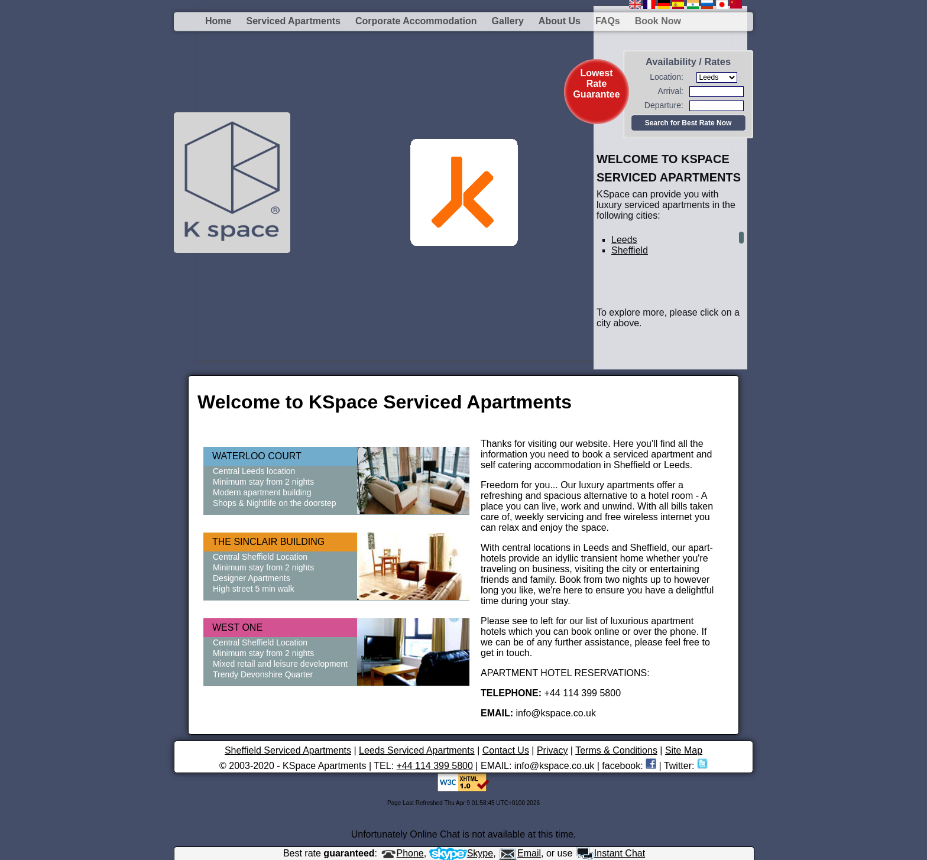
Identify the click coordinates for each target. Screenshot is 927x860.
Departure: (663, 105)
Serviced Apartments (293, 21)
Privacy (552, 750)
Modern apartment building (262, 492)
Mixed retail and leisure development (280, 663)
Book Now (658, 21)
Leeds (624, 240)
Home (218, 21)
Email (519, 853)
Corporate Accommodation (416, 21)
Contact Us (505, 750)
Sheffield (629, 250)
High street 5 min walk (253, 588)
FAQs (607, 21)
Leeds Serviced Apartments (417, 750)
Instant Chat (610, 853)
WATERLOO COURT (257, 456)
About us (560, 21)
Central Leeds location (254, 471)
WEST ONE (237, 627)
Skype (461, 853)
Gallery (508, 21)
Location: (666, 77)
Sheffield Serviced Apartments (288, 750)
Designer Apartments (251, 578)
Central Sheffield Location (260, 557)
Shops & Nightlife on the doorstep (274, 503)
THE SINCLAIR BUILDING (268, 542)
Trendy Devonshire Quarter (263, 674)
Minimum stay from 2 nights (263, 481)
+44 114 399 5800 (434, 766)
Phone (402, 853)
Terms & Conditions (616, 750)
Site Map (683, 750)
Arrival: (670, 91)
